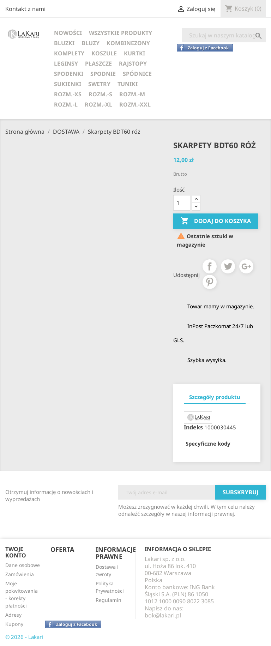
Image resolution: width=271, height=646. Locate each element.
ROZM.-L (66, 104)
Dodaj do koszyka (216, 221)
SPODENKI (68, 74)
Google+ (246, 266)
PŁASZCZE (98, 63)
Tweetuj (228, 266)
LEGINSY (66, 63)
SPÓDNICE (137, 74)
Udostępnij (210, 266)
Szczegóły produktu (214, 396)
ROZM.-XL (98, 104)
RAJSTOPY (133, 63)
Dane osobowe (22, 565)
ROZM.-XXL (135, 104)
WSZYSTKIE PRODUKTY (120, 33)
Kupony (14, 624)
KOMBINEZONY (128, 43)
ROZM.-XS (68, 94)
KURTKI (134, 53)
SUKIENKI (67, 84)
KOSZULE (104, 53)
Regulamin (108, 600)
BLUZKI (64, 43)
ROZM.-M (132, 94)
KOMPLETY (69, 53)
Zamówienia (19, 574)
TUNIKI (128, 84)
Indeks (193, 427)
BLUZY (91, 43)
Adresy (13, 614)
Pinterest (210, 282)
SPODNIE (103, 74)
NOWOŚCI (68, 33)
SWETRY (99, 84)
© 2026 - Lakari (24, 636)
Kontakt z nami (25, 9)
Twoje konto (15, 552)
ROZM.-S (100, 94)
